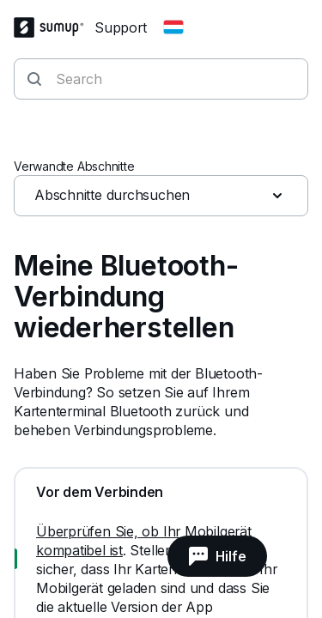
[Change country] (173, 27)
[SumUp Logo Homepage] (54, 27)
